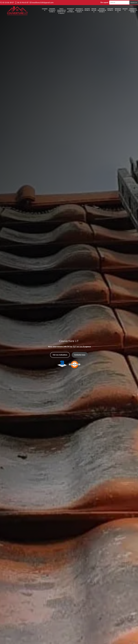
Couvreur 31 (44, 9)
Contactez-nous (79, 355)
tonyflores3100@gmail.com (42, 2)
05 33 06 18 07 (8, 2)
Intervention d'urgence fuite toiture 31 (133, 10)
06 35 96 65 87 (23, 2)
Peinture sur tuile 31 (93, 10)
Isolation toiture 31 (87, 9)
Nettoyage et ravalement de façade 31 (79, 10)
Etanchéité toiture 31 (110, 9)
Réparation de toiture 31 (118, 10)
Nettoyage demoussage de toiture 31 (102, 10)
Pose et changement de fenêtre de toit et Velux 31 (61, 11)
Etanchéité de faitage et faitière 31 (52, 10)
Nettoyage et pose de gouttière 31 (70, 10)
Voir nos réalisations (60, 355)
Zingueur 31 (125, 9)
